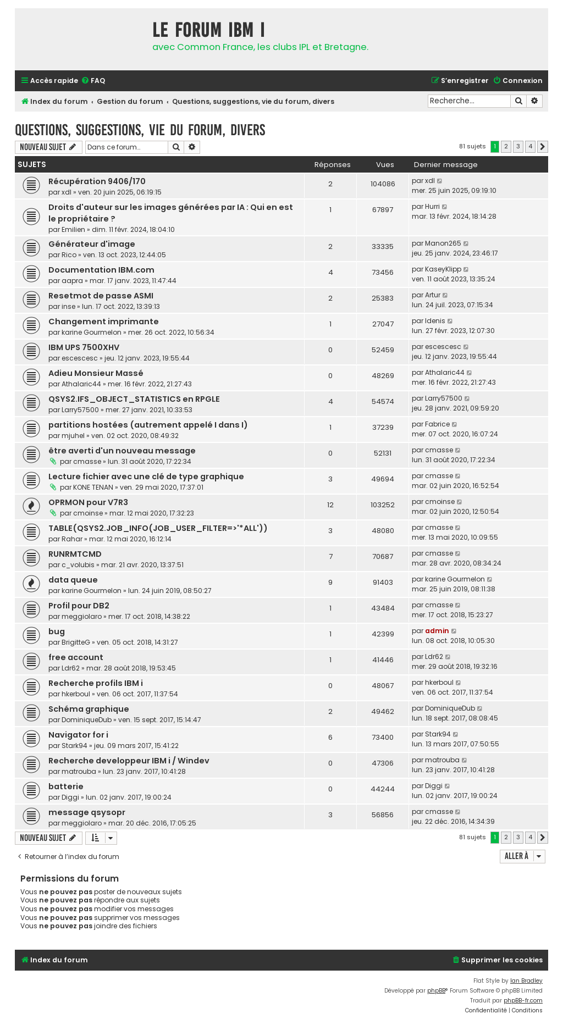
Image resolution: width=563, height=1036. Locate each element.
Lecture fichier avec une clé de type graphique (146, 476)
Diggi (70, 797)
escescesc (80, 358)
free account (75, 657)
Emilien (73, 229)
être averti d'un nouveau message (122, 450)
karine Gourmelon (92, 332)
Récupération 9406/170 (97, 181)
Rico (69, 254)
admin (437, 630)
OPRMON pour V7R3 (88, 502)
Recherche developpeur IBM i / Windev (128, 760)
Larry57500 (80, 409)
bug (56, 631)
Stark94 (74, 745)
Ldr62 (71, 668)
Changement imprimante (103, 321)
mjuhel (73, 435)
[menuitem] (93, 81)
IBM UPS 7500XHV (83, 347)
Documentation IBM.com (101, 269)
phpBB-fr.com (523, 1000)
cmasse (87, 461)
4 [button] (530, 146)
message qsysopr (86, 812)
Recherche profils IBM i (95, 683)
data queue (73, 579)
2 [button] (506, 146)
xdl (66, 192)
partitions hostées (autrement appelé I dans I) (148, 424)
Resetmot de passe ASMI (100, 295)
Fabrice (437, 424)
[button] (542, 147)
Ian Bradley (526, 981)
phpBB (436, 991)
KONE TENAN (93, 487)
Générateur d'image (91, 244)
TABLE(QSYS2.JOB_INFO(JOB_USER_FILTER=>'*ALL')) (158, 528)
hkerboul (76, 694)
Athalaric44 (81, 384)
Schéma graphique (88, 708)
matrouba (79, 771)
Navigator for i (78, 734)
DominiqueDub (87, 719)
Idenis (435, 320)
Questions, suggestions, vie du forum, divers (140, 129)
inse (68, 306)
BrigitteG (76, 642)
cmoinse (88, 513)
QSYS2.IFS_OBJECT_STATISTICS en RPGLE (134, 399)
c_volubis (78, 564)
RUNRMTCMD (75, 554)
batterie (66, 786)
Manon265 (443, 243)
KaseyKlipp (443, 269)
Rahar (72, 539)
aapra (72, 280)
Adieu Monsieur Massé (95, 373)
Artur (432, 295)
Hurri (432, 206)
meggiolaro (82, 616)
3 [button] (518, 146)
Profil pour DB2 (78, 605)
